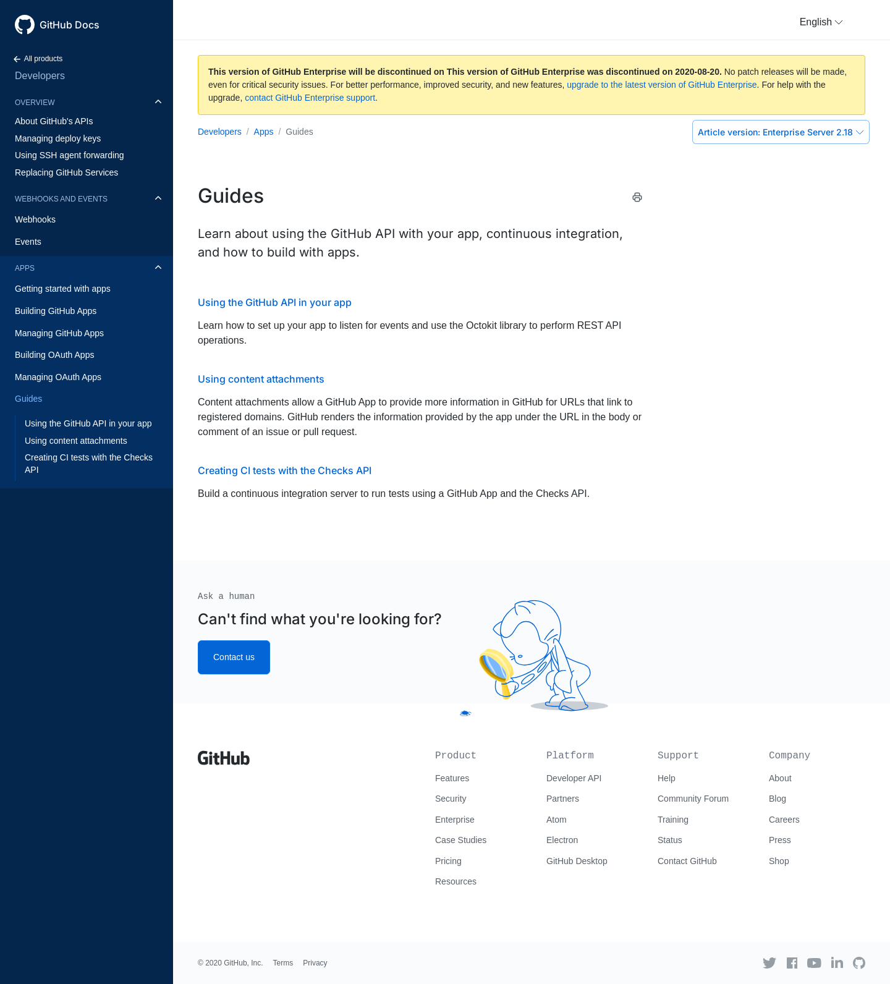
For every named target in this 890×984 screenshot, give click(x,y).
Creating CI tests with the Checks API (89, 463)
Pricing (448, 861)
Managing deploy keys (58, 138)
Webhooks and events (61, 199)
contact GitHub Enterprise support (310, 98)
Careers (784, 820)
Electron (562, 840)
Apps (25, 268)
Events (28, 242)
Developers (40, 75)
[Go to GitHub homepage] (224, 753)
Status (670, 840)
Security (451, 799)
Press (780, 840)
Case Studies (460, 840)
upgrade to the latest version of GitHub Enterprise (661, 85)
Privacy (315, 963)
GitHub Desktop (577, 861)
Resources (456, 881)
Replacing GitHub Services (66, 172)
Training (673, 820)
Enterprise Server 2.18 (781, 131)
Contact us (234, 657)
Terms (283, 963)
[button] (821, 22)
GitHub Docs (70, 25)
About (780, 778)
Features (452, 778)
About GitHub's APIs (54, 121)
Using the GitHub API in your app (88, 423)
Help (667, 778)
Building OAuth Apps (54, 355)
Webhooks (35, 219)
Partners (562, 799)
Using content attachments (76, 441)
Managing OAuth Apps (58, 377)
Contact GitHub (687, 861)
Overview (34, 102)
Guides (28, 399)
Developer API (574, 778)
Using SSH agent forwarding (69, 155)
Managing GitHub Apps (59, 333)
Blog (777, 799)
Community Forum (693, 799)
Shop (779, 861)
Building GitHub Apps (55, 311)
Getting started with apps (63, 289)
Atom (556, 820)
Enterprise (455, 820)
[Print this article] (637, 197)
